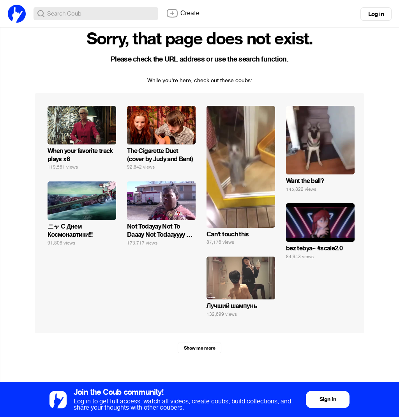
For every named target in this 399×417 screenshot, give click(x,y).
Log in (376, 14)
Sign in (328, 399)
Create (183, 13)
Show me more (199, 348)
